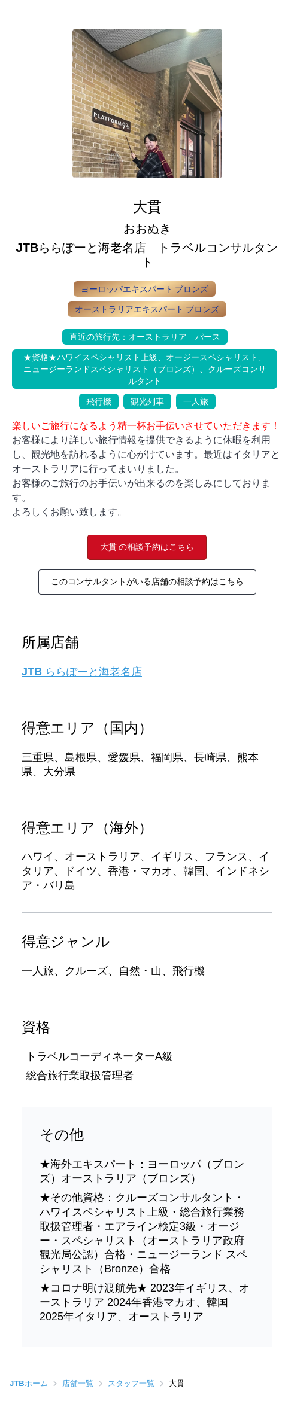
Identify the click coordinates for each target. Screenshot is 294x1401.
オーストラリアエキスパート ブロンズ (147, 309)
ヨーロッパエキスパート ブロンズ (145, 289)
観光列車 (143, 400)
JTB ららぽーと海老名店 (82, 672)
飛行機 (95, 400)
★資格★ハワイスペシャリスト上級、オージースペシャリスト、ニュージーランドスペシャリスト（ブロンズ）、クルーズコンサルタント (139, 367)
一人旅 (192, 400)
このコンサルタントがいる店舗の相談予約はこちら (147, 581)
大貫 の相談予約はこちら (147, 547)
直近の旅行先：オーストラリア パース (141, 335)
